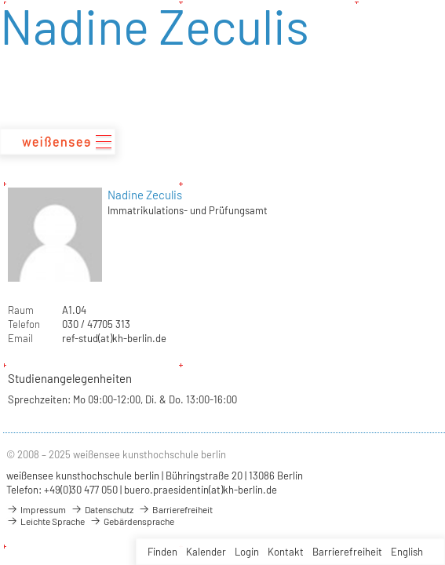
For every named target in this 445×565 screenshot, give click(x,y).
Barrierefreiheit (347, 551)
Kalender (206, 551)
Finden (162, 551)
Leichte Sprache (45, 521)
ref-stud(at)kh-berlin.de (114, 338)
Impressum (36, 509)
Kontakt (286, 551)
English (407, 551)
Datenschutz (102, 509)
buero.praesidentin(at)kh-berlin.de (200, 489)
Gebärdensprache (131, 521)
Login (247, 551)
